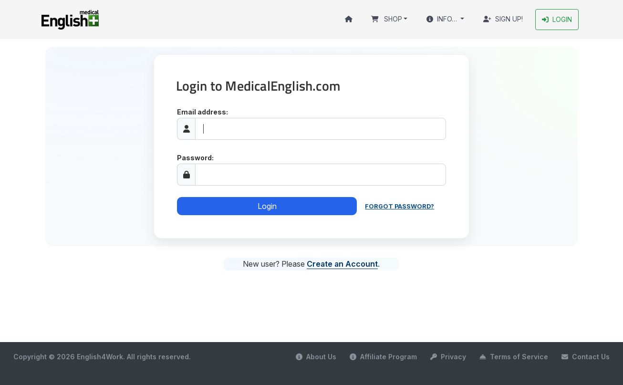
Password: (195, 158)
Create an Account (342, 264)
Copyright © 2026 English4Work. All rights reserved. (102, 357)
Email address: (202, 112)
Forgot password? (399, 206)
